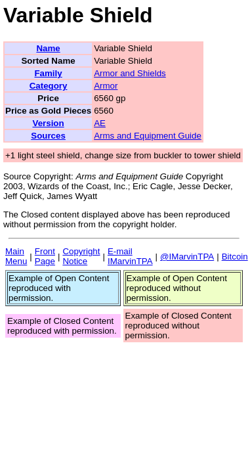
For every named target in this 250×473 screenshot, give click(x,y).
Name (48, 48)
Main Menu (16, 256)
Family (48, 73)
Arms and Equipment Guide (147, 136)
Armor (105, 86)
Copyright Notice (81, 256)
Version (48, 123)
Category (49, 86)
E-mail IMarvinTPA (130, 256)
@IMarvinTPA (187, 256)
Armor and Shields (130, 73)
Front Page (45, 256)
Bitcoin (235, 256)
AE (100, 123)
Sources (48, 136)
